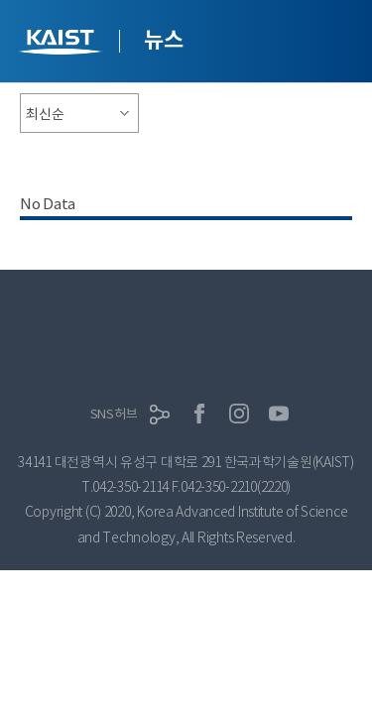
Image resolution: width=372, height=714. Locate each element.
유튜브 (279, 413)
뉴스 (163, 40)
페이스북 (199, 413)
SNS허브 (114, 414)
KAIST (62, 44)
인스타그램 (239, 413)
